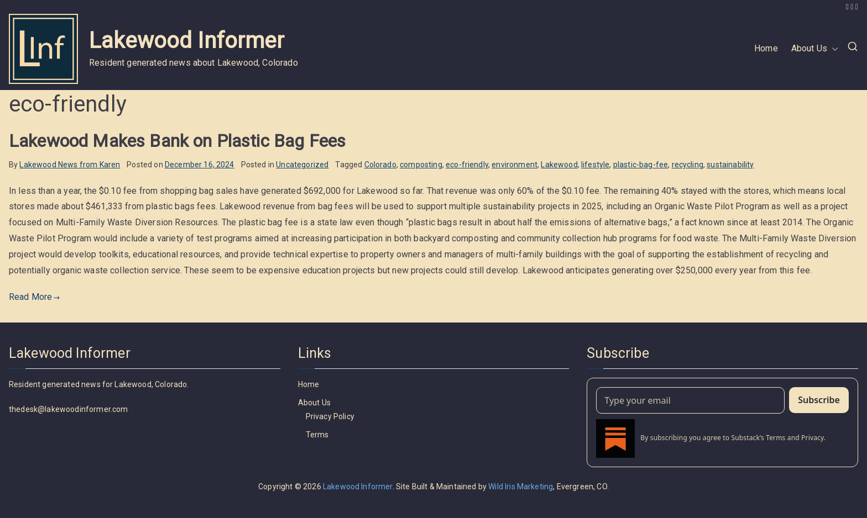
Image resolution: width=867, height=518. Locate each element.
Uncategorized (302, 164)
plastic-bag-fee (640, 164)
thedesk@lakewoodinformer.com (68, 409)
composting (421, 164)
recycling (687, 164)
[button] (832, 49)
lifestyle (595, 164)
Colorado (380, 164)
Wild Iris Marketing (520, 486)
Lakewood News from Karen (69, 164)
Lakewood (559, 164)
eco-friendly (467, 164)
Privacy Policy (330, 416)
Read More (34, 297)
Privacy (812, 437)
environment (514, 164)
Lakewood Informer (186, 41)
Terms (317, 434)
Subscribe (819, 400)
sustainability (730, 164)
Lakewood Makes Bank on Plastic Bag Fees (177, 140)
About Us (814, 49)
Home (766, 48)
